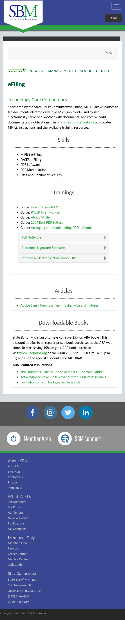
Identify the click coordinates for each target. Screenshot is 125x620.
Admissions (15, 513)
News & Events (18, 518)
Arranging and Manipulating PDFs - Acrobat (62, 228)
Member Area (17, 543)
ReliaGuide (15, 565)
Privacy (13, 482)
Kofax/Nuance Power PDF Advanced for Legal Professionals (63, 377)
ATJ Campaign (17, 529)
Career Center (17, 554)
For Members (17, 502)
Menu (109, 53)
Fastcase (13, 548)
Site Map (14, 472)
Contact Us (15, 477)
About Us (14, 466)
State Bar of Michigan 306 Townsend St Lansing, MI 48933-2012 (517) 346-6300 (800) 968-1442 (24, 590)
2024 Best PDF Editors (47, 222)
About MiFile (40, 217)
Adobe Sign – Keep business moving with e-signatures (59, 305)
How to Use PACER (44, 207)
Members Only (21, 537)
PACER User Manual (45, 212)
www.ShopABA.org (33, 353)
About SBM (18, 460)
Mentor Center (18, 559)
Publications (16, 523)
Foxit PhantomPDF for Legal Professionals (50, 382)
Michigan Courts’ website (75, 122)
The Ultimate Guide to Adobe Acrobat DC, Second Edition (62, 372)
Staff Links (15, 488)
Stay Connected (22, 573)
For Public (14, 507)
